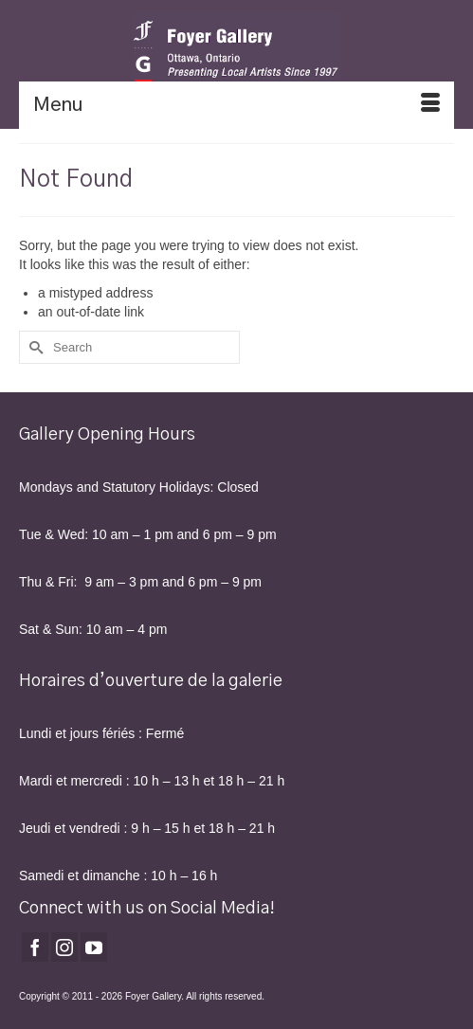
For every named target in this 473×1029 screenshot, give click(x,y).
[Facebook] (35, 947)
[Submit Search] (33, 347)
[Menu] (236, 105)
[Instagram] (64, 947)
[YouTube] (94, 947)
